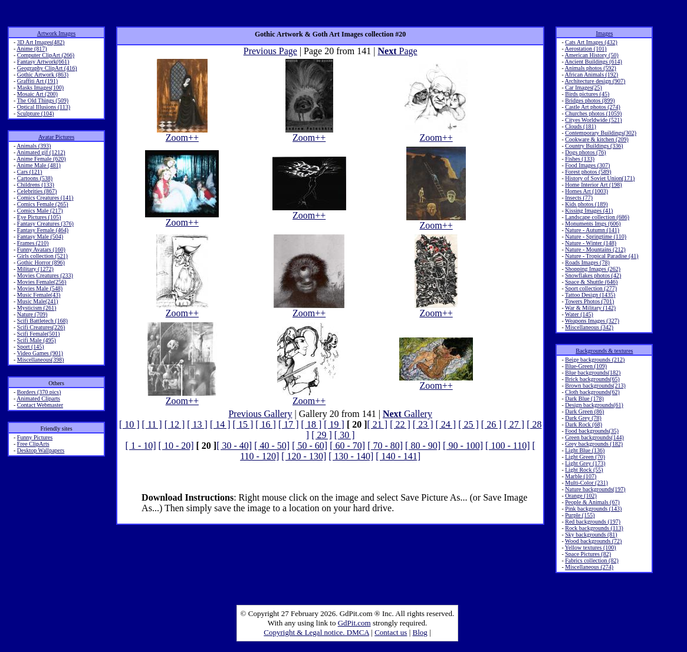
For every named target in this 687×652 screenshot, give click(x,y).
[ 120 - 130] (303, 456)
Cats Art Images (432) (591, 42)
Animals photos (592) (590, 68)
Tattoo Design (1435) (590, 295)
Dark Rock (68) (583, 424)
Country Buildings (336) (594, 146)
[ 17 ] (288, 424)
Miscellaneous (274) (589, 567)
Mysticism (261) (36, 308)
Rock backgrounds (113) (594, 528)
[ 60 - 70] (347, 446)
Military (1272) (35, 269)
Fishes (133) (579, 158)
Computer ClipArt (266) (45, 55)
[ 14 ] (220, 424)
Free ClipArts (33, 444)
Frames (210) (33, 243)
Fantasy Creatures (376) (45, 223)
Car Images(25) (583, 87)
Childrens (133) (35, 184)
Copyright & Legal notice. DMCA (316, 632)
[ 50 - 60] (309, 446)
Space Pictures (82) (588, 554)
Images (604, 33)
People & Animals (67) (592, 502)
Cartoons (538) (34, 178)
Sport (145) (30, 346)
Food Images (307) (587, 165)
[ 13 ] (197, 424)
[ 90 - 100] (463, 446)
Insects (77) (579, 197)
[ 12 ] (175, 424)
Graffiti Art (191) (37, 81)
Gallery (407, 414)
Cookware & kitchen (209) (596, 139)
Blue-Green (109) (586, 366)
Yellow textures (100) (590, 547)
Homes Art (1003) (586, 191)
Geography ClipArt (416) (47, 68)
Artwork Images (56, 33)
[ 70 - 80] (385, 446)
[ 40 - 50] (272, 446)
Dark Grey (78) (583, 418)
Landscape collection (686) (597, 217)
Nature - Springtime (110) (595, 236)
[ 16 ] (265, 424)
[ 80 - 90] (423, 446)
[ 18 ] (311, 424)
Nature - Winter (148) (590, 243)
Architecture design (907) (595, 81)
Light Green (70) (585, 457)
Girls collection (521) (42, 256)
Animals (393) (34, 146)
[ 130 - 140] (350, 456)
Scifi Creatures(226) (41, 327)
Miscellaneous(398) (40, 359)
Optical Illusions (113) (43, 107)
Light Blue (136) (584, 450)
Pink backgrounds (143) (593, 508)
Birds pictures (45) (587, 94)
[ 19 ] (334, 424)
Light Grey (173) (585, 463)
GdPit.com (354, 622)
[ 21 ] (377, 424)
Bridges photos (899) (589, 100)
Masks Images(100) (40, 87)
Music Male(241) (37, 301)
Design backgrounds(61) (594, 405)
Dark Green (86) (584, 411)
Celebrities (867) (37, 191)
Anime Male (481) (38, 165)
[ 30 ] (344, 435)
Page (398, 51)
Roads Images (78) (587, 262)
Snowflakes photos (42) (593, 275)
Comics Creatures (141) (45, 197)
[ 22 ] (400, 424)
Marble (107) (580, 476)
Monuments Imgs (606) (592, 223)
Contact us (390, 632)
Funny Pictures (34, 437)
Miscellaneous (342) (589, 327)
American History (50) (592, 55)
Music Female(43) (39, 295)
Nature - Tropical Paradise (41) (601, 256)
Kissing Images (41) (589, 210)
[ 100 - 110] (507, 446)
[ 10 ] (129, 424)
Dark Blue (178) (584, 398)
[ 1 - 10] (141, 446)
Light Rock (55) (584, 469)
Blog (420, 632)
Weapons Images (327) (592, 320)
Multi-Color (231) (586, 482)
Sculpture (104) (35, 113)
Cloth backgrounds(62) (592, 392)
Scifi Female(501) (38, 333)
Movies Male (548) (40, 288)
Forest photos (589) (588, 171)
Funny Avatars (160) (41, 249)
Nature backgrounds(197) (595, 489)
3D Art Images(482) (41, 42)
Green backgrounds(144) (594, 437)
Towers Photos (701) (589, 301)
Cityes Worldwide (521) (593, 120)
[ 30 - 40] (234, 446)
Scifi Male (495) (36, 340)
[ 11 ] (152, 424)
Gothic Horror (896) (41, 262)
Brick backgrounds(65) (592, 379)
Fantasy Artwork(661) (43, 61)
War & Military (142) (590, 308)
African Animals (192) (592, 74)
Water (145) (579, 314)
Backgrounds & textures (604, 350)
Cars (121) (29, 171)
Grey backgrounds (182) (594, 444)
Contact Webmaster (40, 405)
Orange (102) (581, 495)
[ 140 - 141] (398, 456)
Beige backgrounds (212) (594, 359)
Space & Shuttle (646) (591, 282)
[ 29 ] (321, 435)
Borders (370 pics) (39, 392)
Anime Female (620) (41, 158)
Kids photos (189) (586, 204)
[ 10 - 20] (176, 446)
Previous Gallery (260, 414)
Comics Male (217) (40, 210)
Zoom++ (182, 133)
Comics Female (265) (42, 204)
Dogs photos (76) (585, 152)
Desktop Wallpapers (40, 450)
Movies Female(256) (42, 282)
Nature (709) (32, 314)
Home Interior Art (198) (593, 184)
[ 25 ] (468, 424)
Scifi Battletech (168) (42, 320)
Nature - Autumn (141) (592, 230)
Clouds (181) (580, 126)
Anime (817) (32, 48)
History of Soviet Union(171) (600, 178)
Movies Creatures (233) (45, 275)
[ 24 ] (446, 424)
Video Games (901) (40, 353)
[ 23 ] (423, 424)
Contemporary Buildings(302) (600, 133)
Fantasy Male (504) (40, 236)
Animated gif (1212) (41, 152)
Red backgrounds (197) (592, 521)
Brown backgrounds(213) (595, 385)
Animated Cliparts (38, 398)
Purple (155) (579, 515)
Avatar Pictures (56, 137)
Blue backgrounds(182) (592, 372)
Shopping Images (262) (592, 269)
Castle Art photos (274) (592, 107)
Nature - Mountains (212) (595, 249)
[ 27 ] (514, 424)
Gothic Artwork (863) (42, 74)
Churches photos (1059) (593, 113)
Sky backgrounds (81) (591, 534)
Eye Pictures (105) (39, 217)
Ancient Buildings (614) (593, 61)
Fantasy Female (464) (42, 230)
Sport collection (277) (591, 288)
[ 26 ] (491, 424)
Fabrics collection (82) (592, 560)
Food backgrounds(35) (592, 431)
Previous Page (270, 51)
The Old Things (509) (42, 100)
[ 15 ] (243, 424)
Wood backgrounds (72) (593, 541)
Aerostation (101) (586, 48)
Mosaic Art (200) (37, 94)
